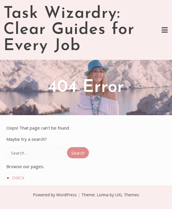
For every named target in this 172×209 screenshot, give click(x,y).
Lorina (103, 194)
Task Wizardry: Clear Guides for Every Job (68, 30)
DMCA (18, 177)
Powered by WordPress (55, 194)
